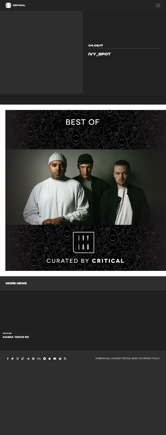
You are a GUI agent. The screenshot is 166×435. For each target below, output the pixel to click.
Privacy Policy (151, 358)
